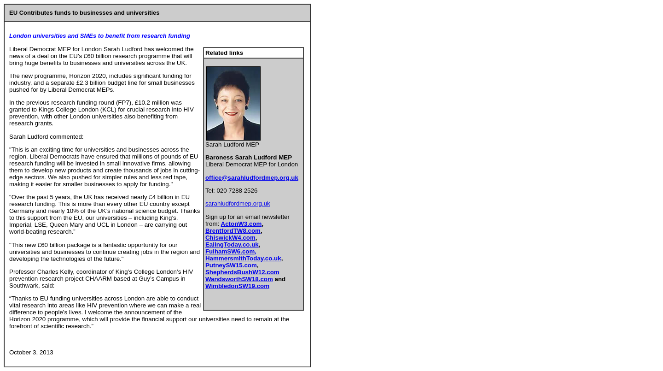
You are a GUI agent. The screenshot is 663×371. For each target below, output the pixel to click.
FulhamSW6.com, (230, 251)
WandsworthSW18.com (239, 279)
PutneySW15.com (231, 265)
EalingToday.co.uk (232, 244)
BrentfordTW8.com (233, 230)
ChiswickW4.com (230, 237)
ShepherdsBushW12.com (242, 272)
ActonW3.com (241, 223)
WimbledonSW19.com (237, 286)
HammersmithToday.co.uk (243, 258)
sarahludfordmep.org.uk (237, 203)
